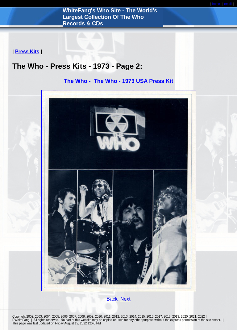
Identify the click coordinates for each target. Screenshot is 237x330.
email (228, 4)
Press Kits (27, 51)
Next (125, 299)
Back (112, 299)
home (216, 4)
